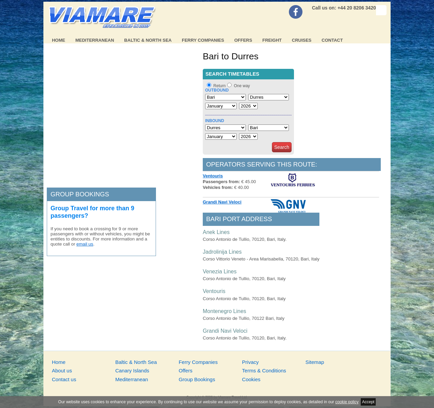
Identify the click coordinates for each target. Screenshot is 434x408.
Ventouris (213, 175)
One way (242, 85)
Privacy (250, 362)
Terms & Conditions (264, 370)
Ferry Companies (203, 40)
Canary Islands (132, 370)
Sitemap (314, 362)
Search (281, 147)
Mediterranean (94, 40)
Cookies (251, 379)
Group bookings (80, 194)
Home (58, 40)
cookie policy (347, 402)
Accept (368, 402)
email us (84, 244)
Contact (332, 40)
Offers (243, 40)
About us (62, 370)
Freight (272, 40)
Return (219, 85)
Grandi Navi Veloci (222, 202)
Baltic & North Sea (148, 40)
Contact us (64, 379)
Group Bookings (197, 379)
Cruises (302, 40)
